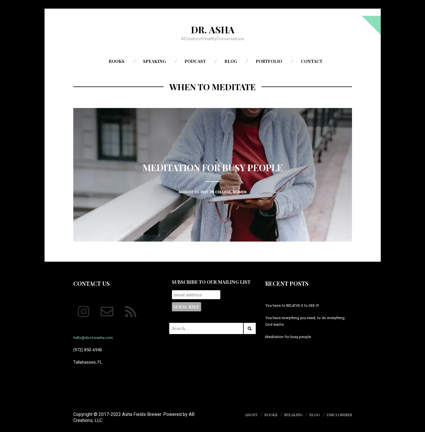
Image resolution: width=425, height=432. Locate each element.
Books (116, 61)
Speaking (154, 61)
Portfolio (269, 61)
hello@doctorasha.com (95, 337)
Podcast (195, 61)
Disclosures (338, 414)
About (245, 414)
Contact (311, 61)
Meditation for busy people (290, 336)
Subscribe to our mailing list (211, 282)
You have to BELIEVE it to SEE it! (295, 305)
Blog (230, 61)
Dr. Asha (213, 29)
